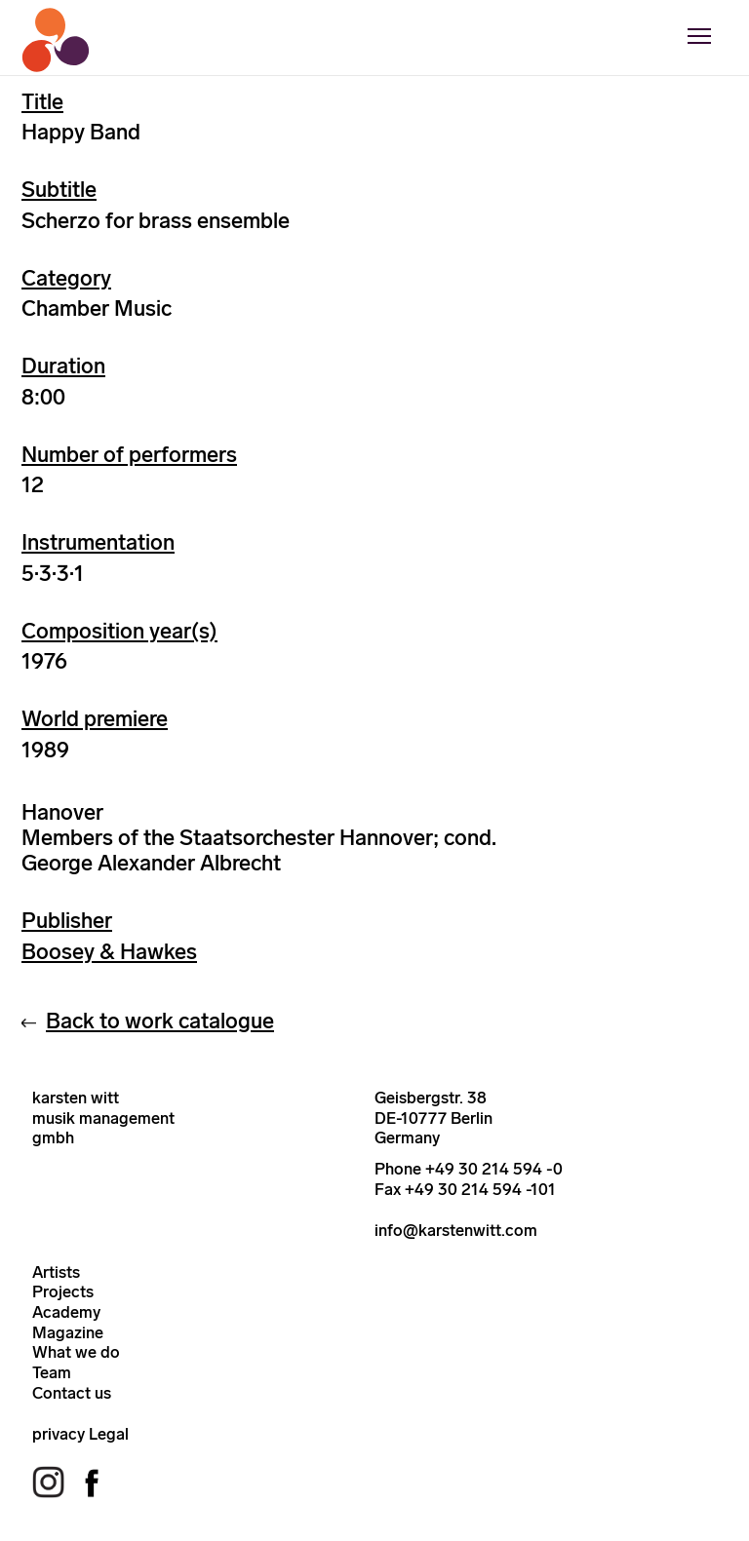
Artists (56, 1272)
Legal (109, 1434)
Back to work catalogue (160, 1021)
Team (51, 1372)
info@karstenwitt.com (455, 1230)
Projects (63, 1291)
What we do (76, 1352)
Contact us (71, 1393)
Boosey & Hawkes (109, 952)
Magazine (67, 1332)
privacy (58, 1434)
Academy (66, 1312)
